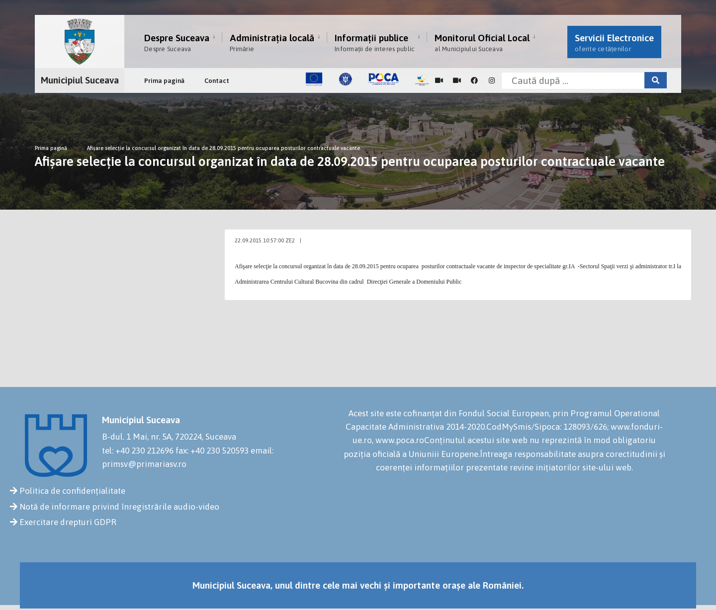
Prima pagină (164, 80)
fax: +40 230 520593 (212, 451)
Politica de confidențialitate (72, 491)
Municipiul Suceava (80, 80)
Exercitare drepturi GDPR (67, 522)
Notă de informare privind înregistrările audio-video (119, 507)
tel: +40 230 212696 (138, 451)
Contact (216, 80)
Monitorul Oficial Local (482, 42)
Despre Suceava (176, 42)
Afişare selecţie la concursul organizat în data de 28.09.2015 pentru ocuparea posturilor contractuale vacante (223, 148)
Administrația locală (272, 42)
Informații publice (374, 42)
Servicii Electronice (614, 42)
